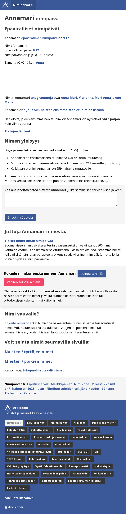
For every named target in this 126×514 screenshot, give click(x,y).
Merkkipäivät (61, 384)
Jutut (40, 389)
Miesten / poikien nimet (28, 361)
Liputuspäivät (38, 384)
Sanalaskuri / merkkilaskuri (85, 480)
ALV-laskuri (64, 430)
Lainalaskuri (79, 437)
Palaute (30, 393)
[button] (121, 5)
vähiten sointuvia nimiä (23, 282)
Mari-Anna (103, 98)
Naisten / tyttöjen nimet (29, 351)
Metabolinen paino (54, 473)
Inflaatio (43, 444)
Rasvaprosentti (78, 466)
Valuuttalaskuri (40, 430)
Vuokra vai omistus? (19, 444)
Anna (40, 62)
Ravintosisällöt (61, 459)
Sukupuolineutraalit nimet (43, 370)
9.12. (66, 38)
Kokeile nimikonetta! (21, 323)
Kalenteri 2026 (23, 389)
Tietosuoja (13, 393)
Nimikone (81, 384)
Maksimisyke (102, 466)
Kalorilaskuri (37, 459)
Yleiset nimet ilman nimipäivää (29, 241)
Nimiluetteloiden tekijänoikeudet (73, 389)
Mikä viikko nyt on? (103, 422)
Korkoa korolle (103, 437)
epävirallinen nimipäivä (39, 38)
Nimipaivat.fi (23, 5)
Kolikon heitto (102, 473)
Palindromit (80, 473)
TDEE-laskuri (15, 459)
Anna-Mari (69, 98)
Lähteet (108, 389)
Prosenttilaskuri (17, 437)
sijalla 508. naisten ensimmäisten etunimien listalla (64, 110)
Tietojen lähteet (17, 131)
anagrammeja (42, 98)
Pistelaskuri (62, 444)
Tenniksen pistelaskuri (21, 480)
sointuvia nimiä (92, 274)
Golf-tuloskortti (52, 480)
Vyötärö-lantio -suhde (48, 466)
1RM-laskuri (84, 459)
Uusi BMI (83, 451)
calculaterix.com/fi (19, 498)
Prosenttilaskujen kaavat (49, 437)
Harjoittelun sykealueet (22, 473)
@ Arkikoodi (14, 507)
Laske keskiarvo (17, 488)
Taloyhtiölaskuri (87, 430)
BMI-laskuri (64, 451)
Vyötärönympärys (18, 466)
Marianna (86, 98)
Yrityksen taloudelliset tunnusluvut (29, 451)
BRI (97, 451)
